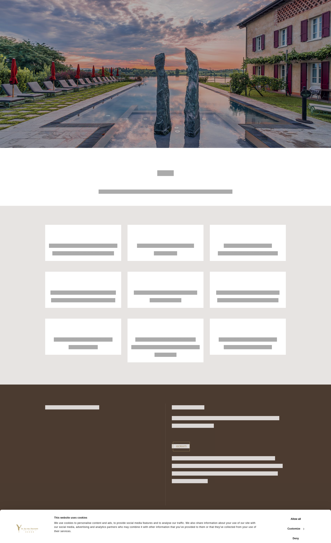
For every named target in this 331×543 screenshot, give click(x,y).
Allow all (296, 513)
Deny (296, 533)
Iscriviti (181, 446)
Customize (296, 523)
